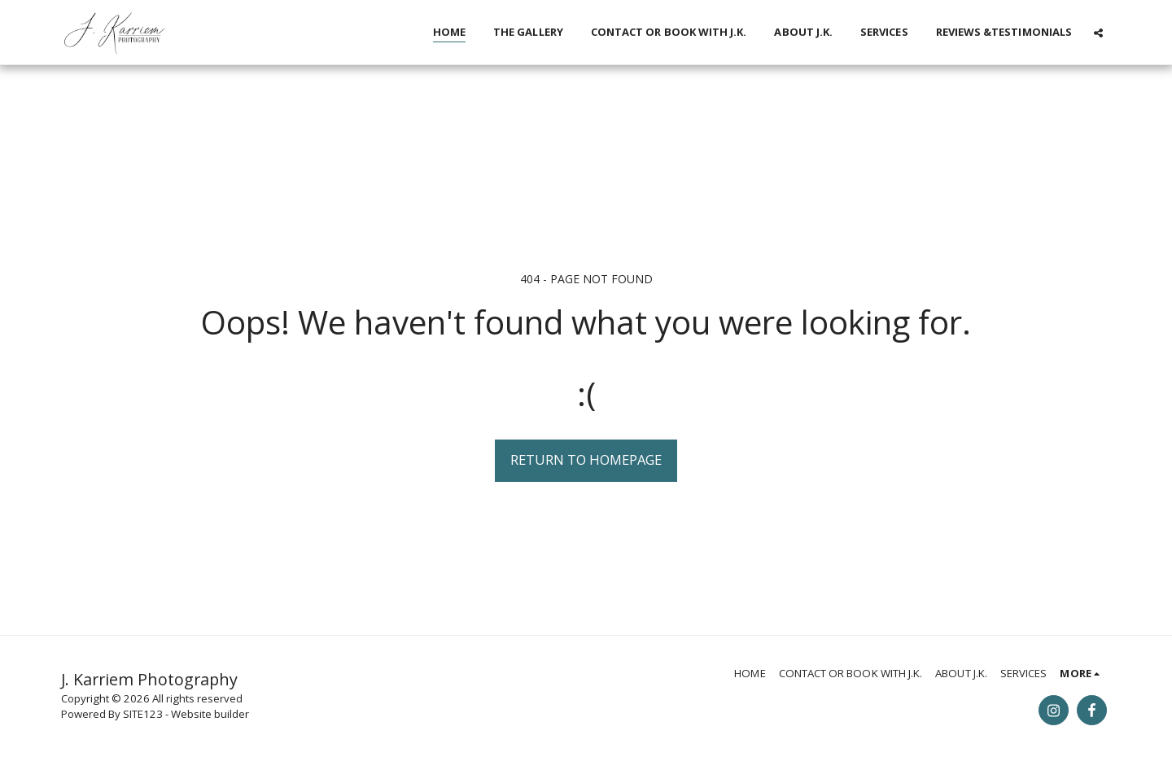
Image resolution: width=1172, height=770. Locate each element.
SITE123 (143, 714)
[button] (1098, 32)
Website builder (210, 714)
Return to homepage (586, 459)
